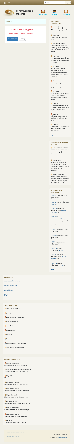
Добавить (66, 10)
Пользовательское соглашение (15, 433)
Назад (22, 39)
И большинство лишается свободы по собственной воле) (59, 118)
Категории (43, 10)
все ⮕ (52, 269)
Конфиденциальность (12, 436)
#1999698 (54, 235)
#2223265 (54, 217)
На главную (12, 39)
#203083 (53, 196)
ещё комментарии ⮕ (57, 135)
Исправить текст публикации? (59, 197)
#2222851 (54, 248)
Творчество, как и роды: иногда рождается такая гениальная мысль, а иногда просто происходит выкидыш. (60, 166)
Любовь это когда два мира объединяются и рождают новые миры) (60, 128)
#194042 (53, 202)
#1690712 (54, 263)
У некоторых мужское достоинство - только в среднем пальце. (58, 85)
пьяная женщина (10, 285)
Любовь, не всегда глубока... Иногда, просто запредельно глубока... (60, 60)
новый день (8, 290)
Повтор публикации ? (60, 203)
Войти (7, 3)
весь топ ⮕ (7, 352)
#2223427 (54, 208)
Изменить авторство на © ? (58, 210)
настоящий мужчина (12, 281)
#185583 (53, 204)
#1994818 (54, 229)
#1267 (53, 242)
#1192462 (54, 255)
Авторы (55, 10)
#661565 (61, 265)
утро (6, 295)
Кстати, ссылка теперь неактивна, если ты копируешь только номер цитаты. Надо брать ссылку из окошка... (59, 72)
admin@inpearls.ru (62, 437)
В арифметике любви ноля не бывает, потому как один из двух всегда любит (60, 108)
